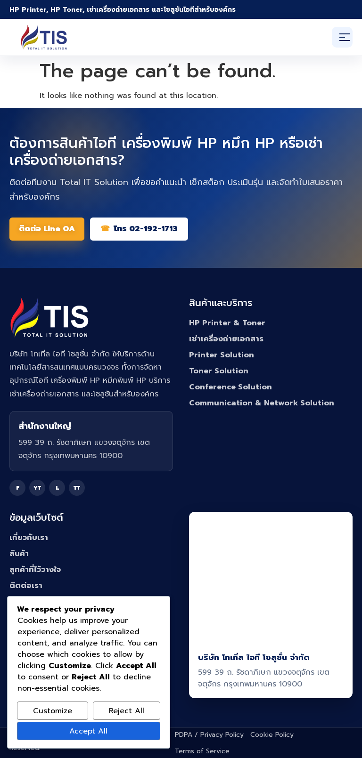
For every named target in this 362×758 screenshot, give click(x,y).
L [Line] (57, 488)
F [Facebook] (17, 488)
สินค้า (19, 553)
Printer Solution (221, 355)
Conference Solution (230, 387)
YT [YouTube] (37, 488)
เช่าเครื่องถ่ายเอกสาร (226, 339)
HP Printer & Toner (227, 323)
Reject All (126, 711)
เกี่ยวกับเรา (28, 537)
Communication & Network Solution (261, 403)
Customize (52, 711)
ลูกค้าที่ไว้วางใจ (35, 569)
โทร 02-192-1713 (146, 228)
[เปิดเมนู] (342, 37)
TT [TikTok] (77, 488)
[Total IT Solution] (43, 37)
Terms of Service (202, 751)
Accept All (88, 731)
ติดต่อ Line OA (47, 228)
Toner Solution (218, 371)
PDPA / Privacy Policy (209, 735)
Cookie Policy (272, 735)
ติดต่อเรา (25, 585)
